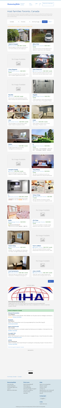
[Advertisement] (30, 360)
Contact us (42, 388)
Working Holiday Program (29, 388)
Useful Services (43, 403)
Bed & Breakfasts (27, 384)
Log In (40, 4)
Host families (10, 384)
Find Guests (30, 4)
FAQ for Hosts (43, 387)
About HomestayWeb (45, 384)
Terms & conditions (28, 390)
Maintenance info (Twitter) (46, 390)
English (42, 398)
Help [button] (36, 3)
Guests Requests (11, 385)
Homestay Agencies (12, 387)
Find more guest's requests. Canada (16, 347)
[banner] (13, 4)
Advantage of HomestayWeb (27, 386)
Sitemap (25, 393)
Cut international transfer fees (46, 392)
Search (45, 21)
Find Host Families (22, 4)
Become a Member (48, 3)
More (50, 21)
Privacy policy (26, 391)
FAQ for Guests (43, 385)
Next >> (51, 281)
